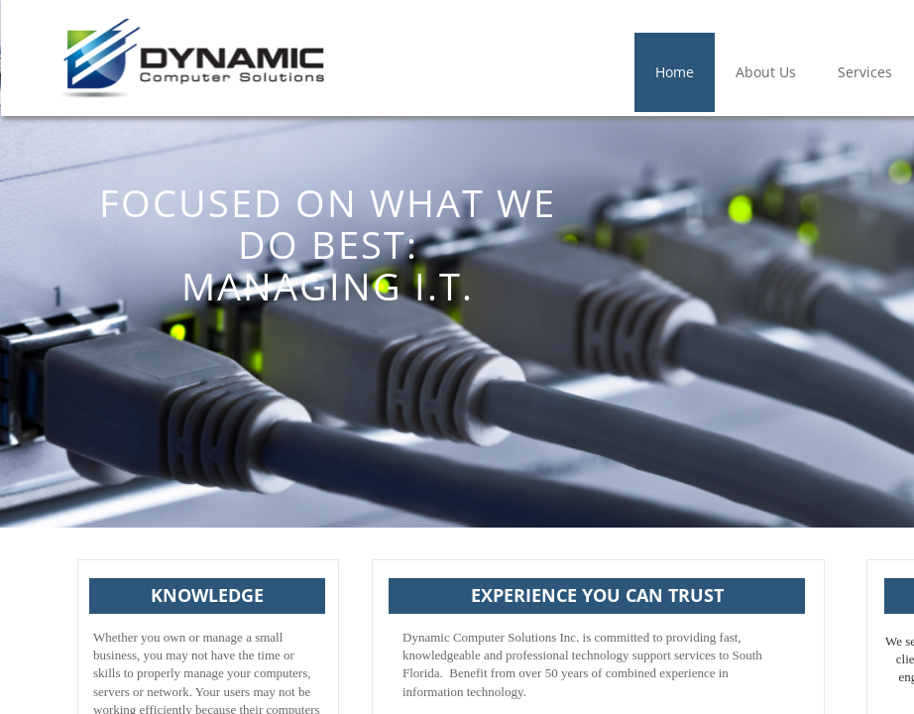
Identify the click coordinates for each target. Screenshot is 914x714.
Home (674, 71)
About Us (766, 71)
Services (865, 71)
